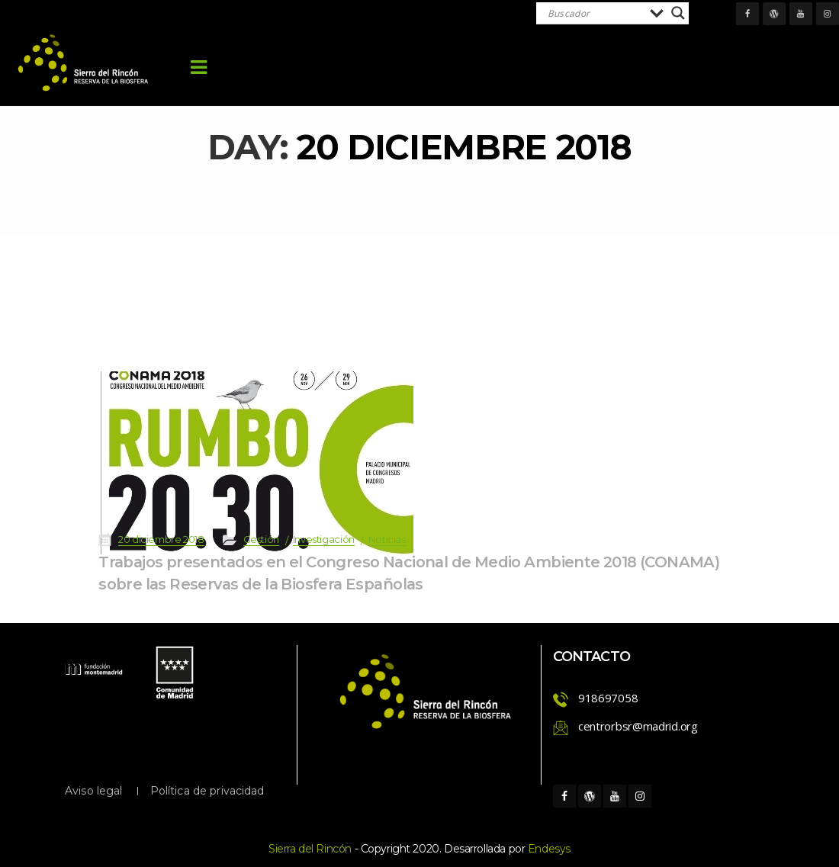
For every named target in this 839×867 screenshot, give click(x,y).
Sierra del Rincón (310, 849)
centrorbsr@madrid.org (638, 726)
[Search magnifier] (678, 13)
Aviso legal (94, 791)
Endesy (549, 849)
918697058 (608, 697)
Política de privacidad (207, 791)
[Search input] (595, 13)
